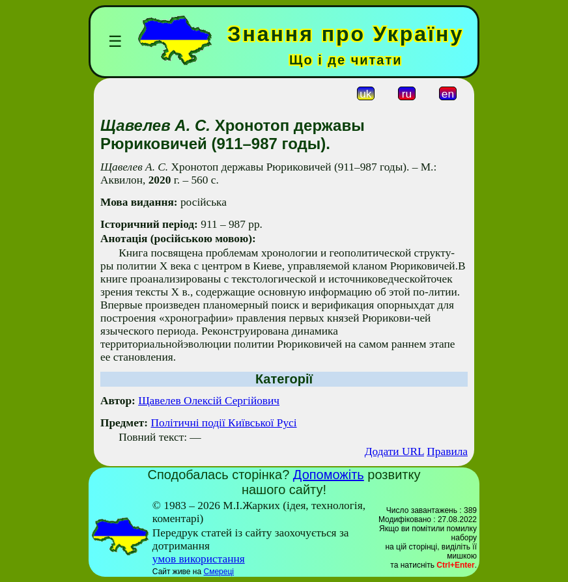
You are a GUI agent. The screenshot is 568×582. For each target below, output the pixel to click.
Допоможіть (328, 474)
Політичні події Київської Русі (223, 423)
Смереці (218, 571)
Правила (447, 451)
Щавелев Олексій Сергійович (208, 401)
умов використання (198, 559)
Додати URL (394, 451)
